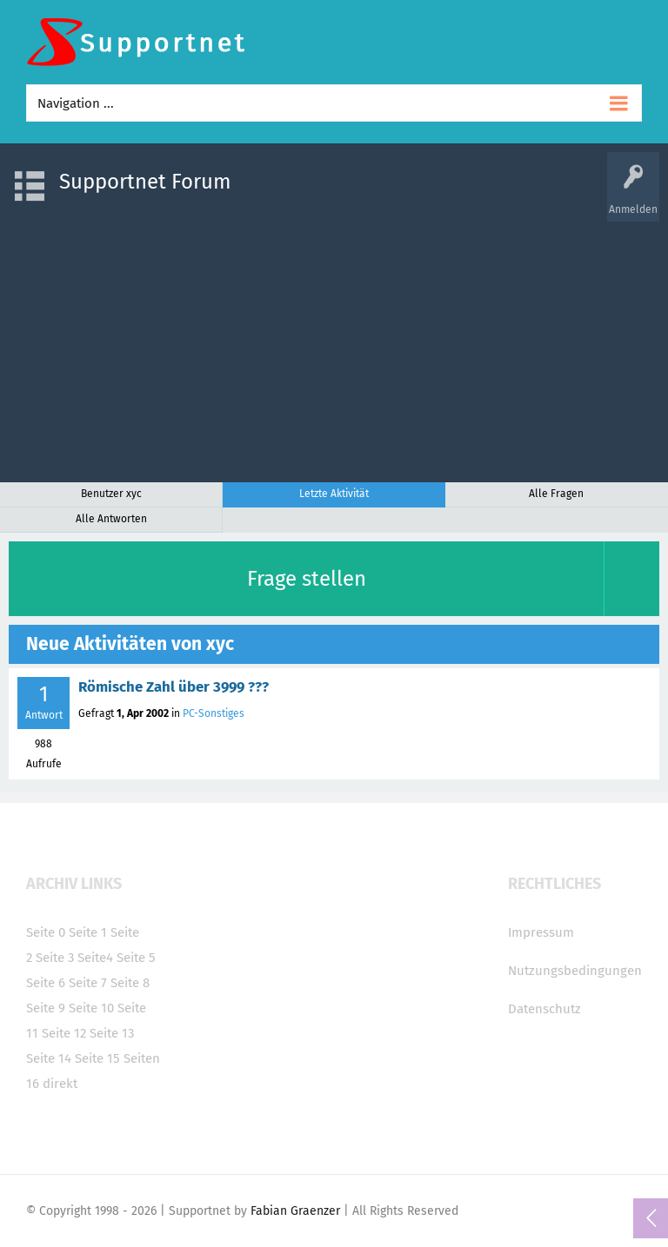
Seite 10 (91, 1008)
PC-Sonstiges (213, 713)
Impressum (541, 932)
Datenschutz (544, 1009)
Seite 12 (64, 1033)
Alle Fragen (556, 494)
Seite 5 (136, 957)
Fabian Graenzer (295, 1211)
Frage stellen (306, 579)
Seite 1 (88, 932)
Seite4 (95, 957)
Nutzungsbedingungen (575, 970)
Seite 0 (45, 932)
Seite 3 (55, 957)
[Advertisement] (334, 343)
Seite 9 (45, 1008)
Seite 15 (97, 1058)
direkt (60, 1083)
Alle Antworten (111, 519)
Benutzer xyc (111, 494)
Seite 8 (130, 983)
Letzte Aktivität (334, 494)
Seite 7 (88, 983)
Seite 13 (112, 1033)
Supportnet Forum (145, 181)
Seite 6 (45, 983)
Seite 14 (48, 1058)
